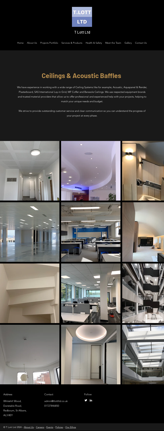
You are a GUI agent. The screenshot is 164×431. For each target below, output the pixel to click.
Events (49, 427)
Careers (40, 427)
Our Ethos (70, 427)
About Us (29, 427)
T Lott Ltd (82, 32)
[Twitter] (86, 400)
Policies (59, 427)
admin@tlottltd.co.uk (56, 401)
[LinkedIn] (91, 400)
